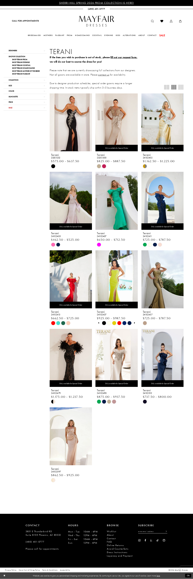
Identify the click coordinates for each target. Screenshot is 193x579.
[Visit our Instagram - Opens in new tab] (139, 540)
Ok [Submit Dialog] (188, 575)
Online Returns (115, 545)
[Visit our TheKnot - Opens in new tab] (151, 540)
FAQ (109, 541)
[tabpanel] (104, 323)
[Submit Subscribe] (165, 532)
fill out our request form (123, 57)
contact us (103, 74)
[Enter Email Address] (152, 532)
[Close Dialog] (4, 575)
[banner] (96, 21)
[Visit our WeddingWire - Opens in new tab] (163, 540)
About (110, 534)
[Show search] (152, 21)
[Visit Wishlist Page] (162, 21)
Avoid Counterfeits (118, 548)
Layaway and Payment (120, 555)
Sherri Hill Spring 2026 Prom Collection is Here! (96, 3)
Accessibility (65, 570)
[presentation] (71, 122)
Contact (111, 538)
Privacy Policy (10, 570)
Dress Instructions (117, 552)
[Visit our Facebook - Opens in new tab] (145, 540)
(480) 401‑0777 (35, 541)
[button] (171, 21)
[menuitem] (25, 21)
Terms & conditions (50, 570)
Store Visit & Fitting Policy (29, 570)
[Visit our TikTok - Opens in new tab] (157, 540)
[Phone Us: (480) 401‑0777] (96, 9)
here (158, 575)
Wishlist (111, 531)
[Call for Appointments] (25, 21)
